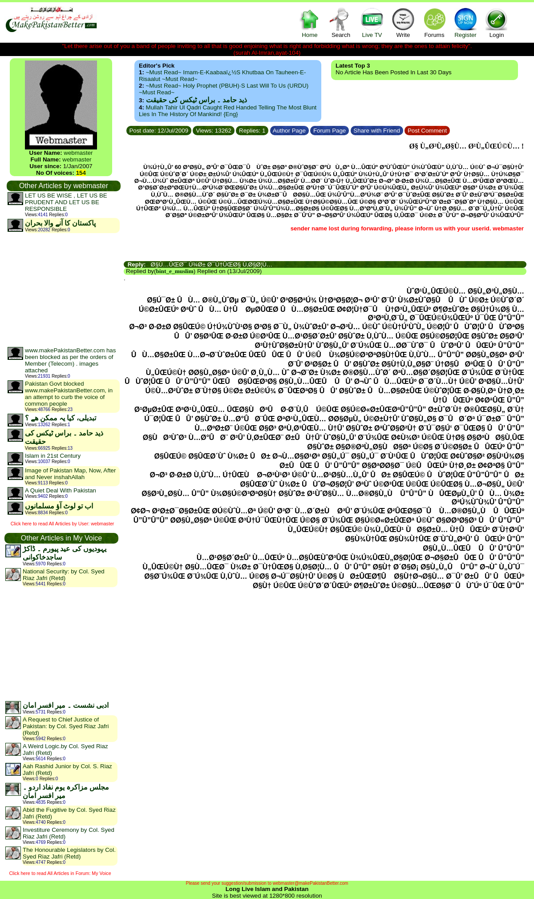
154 (81, 172)
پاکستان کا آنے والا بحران (60, 223)
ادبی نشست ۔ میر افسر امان (66, 705)
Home (310, 22)
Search (341, 22)
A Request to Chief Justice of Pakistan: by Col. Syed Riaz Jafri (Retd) (66, 726)
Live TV (372, 22)
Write (403, 22)
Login (496, 22)
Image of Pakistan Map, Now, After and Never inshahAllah (70, 473)
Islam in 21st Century (53, 455)
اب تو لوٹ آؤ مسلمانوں (59, 506)
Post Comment (427, 130)
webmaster (78, 152)
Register (465, 22)
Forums (434, 22)
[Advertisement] (63, 289)
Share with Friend (377, 130)
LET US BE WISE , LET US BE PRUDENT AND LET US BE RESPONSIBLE (66, 202)
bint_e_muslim (174, 271)
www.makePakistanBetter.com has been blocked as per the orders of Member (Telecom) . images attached (70, 360)
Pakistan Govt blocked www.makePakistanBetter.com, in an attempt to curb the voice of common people (69, 393)
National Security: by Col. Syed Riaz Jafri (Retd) (64, 574)
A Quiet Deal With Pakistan (60, 490)
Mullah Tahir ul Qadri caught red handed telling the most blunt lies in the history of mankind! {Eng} (227, 110)
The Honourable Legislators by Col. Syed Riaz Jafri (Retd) (69, 853)
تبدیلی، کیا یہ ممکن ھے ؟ (60, 418)
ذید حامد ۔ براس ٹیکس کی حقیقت (196, 100)
